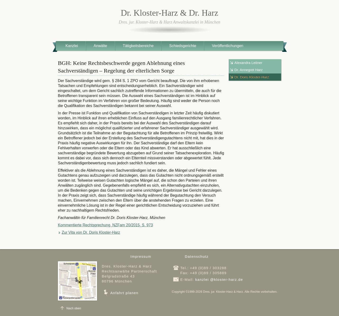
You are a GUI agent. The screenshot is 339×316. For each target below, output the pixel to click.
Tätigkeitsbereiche (138, 46)
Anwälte (100, 46)
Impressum (140, 256)
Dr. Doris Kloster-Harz (251, 77)
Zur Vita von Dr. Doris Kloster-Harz (91, 232)
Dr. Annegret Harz (248, 70)
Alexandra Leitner (248, 63)
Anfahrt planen (124, 293)
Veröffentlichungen (227, 46)
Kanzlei (71, 46)
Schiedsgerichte (182, 46)
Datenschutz (197, 256)
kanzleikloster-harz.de (219, 279)
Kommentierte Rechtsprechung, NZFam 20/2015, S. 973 (105, 225)
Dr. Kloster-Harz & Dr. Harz (169, 13)
